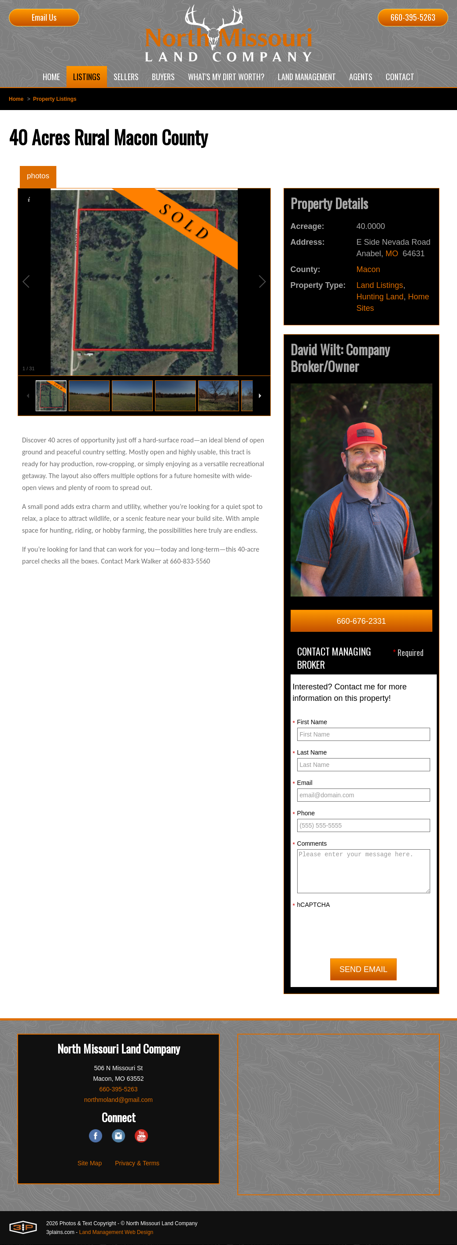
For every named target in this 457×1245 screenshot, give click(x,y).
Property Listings (55, 99)
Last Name (310, 752)
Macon (368, 269)
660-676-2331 (361, 621)
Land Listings (380, 285)
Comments (310, 844)
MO (392, 253)
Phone (304, 813)
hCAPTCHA (311, 905)
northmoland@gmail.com (118, 1100)
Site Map (89, 1163)
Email (303, 783)
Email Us (44, 17)
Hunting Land (380, 296)
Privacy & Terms (137, 1163)
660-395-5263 (413, 17)
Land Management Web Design (116, 1233)
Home (16, 99)
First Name (310, 722)
